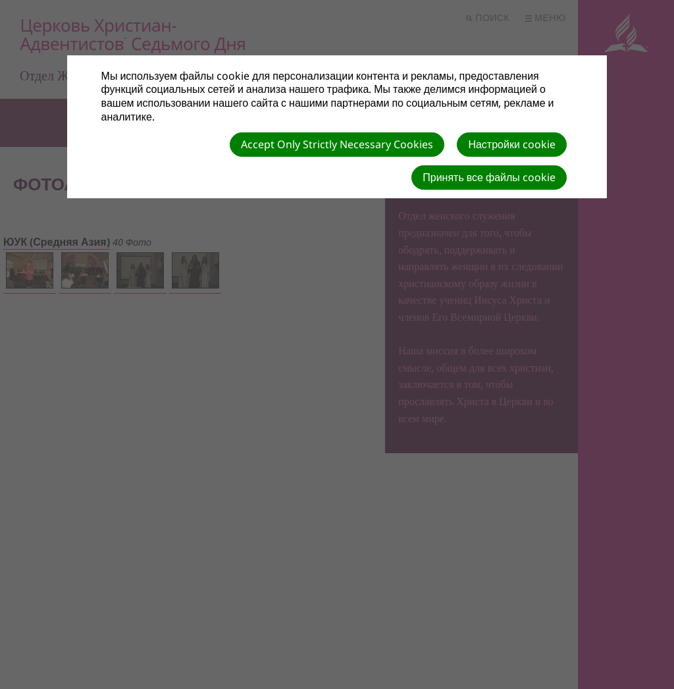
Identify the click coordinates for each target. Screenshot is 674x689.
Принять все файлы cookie (489, 177)
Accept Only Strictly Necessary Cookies (337, 144)
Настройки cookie (511, 144)
